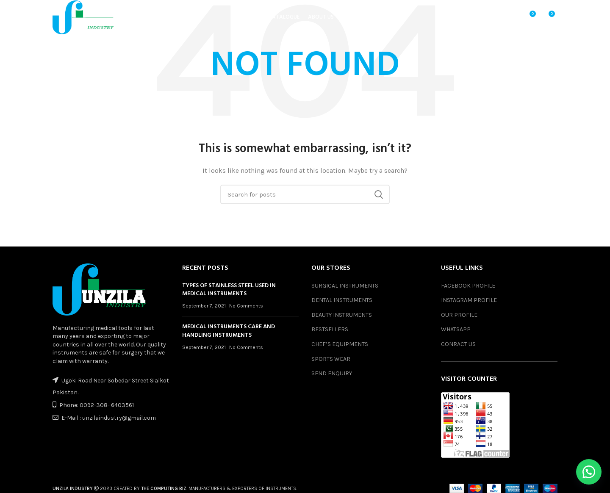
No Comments (246, 306)
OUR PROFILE (459, 315)
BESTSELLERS (329, 329)
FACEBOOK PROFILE (468, 285)
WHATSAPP (456, 329)
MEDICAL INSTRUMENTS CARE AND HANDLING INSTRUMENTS (228, 331)
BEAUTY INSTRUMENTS (341, 315)
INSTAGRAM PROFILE (469, 300)
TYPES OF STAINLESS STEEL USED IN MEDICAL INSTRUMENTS (229, 290)
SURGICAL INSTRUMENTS (344, 285)
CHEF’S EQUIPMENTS (339, 344)
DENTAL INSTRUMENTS (341, 300)
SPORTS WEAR (330, 359)
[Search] (305, 194)
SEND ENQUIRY (331, 373)
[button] (589, 472)
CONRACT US (458, 344)
